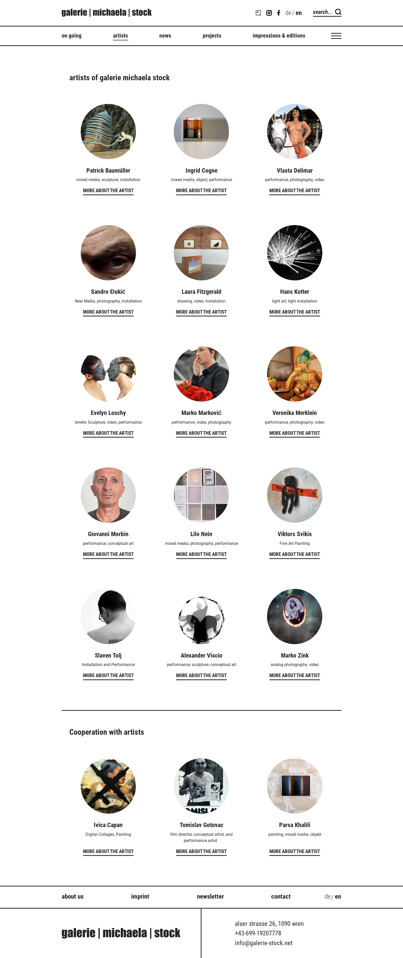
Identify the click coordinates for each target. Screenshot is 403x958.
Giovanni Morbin (108, 534)
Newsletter (210, 896)
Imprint (140, 896)
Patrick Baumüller (108, 170)
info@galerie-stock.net (263, 943)
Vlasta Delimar (295, 170)
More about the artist (108, 190)
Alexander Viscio (201, 655)
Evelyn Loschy (108, 412)
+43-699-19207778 (258, 933)
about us (73, 896)
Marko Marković (201, 412)
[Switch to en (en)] (338, 897)
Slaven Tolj (108, 655)
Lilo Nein (201, 534)
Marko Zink (295, 655)
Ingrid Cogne (201, 170)
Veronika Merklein (294, 412)
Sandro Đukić (108, 291)
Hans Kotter (294, 291)
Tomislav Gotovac (201, 825)
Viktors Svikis (295, 534)
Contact (281, 896)
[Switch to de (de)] (288, 13)
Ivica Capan (108, 825)
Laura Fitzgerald (201, 291)
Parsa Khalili (294, 825)
